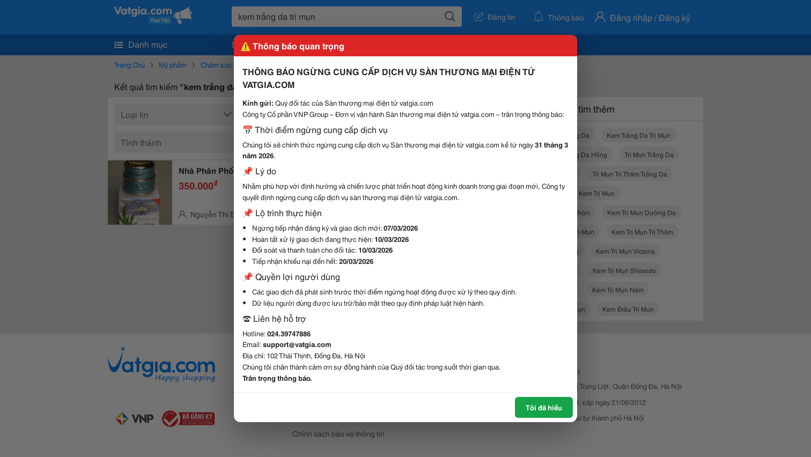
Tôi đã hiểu (544, 407)
